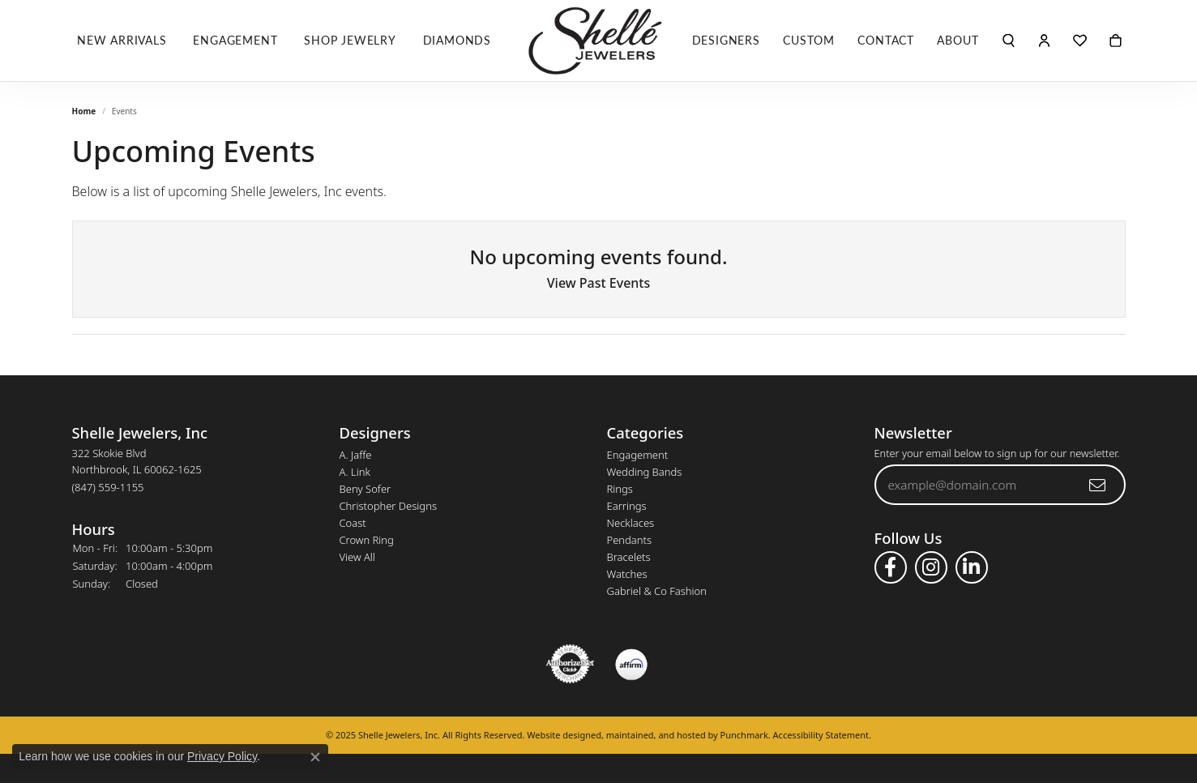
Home (84, 111)
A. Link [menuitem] (355, 471)
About (957, 40)
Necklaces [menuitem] (631, 523)
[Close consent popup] (315, 757)
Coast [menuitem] (353, 523)
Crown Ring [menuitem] (367, 540)
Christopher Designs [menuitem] (388, 505)
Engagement (235, 40)
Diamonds (457, 40)
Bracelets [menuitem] (629, 557)
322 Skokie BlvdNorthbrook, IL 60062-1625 (137, 470)
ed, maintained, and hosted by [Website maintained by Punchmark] (655, 735)
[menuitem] (570, 664)
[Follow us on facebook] (890, 567)
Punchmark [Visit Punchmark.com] (744, 735)
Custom (809, 40)
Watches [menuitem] (627, 574)
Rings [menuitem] (620, 488)
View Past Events (599, 283)
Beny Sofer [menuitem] (365, 488)
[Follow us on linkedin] (971, 567)
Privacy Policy (222, 756)
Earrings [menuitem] (627, 505)
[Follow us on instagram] (931, 567)
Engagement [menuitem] (638, 454)
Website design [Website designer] (559, 735)
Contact (885, 40)
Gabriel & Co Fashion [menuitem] (657, 591)
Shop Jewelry (350, 40)
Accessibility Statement (821, 735)
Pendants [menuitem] (629, 540)
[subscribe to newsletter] (1098, 484)
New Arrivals (122, 40)
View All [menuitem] (357, 557)
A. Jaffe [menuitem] (356, 454)
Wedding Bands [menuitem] (644, 471)
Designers (726, 40)
